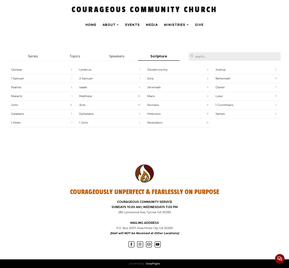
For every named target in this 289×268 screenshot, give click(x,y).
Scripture (158, 56)
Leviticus (85, 69)
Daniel (220, 87)
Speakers (116, 56)
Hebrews (154, 114)
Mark (151, 96)
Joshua (220, 69)
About (111, 24)
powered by (144, 263)
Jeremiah (154, 87)
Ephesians (86, 114)
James (220, 114)
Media (152, 24)
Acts (82, 105)
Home (91, 24)
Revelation (154, 122)
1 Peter (16, 122)
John (14, 105)
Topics (74, 56)
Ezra (150, 78)
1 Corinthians (224, 105)
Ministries (176, 24)
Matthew (85, 96)
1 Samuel (17, 78)
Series (33, 56)
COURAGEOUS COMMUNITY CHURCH (144, 9)
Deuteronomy (157, 69)
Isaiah (83, 87)
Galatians (17, 114)
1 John (83, 122)
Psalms (16, 87)
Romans (153, 105)
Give (199, 24)
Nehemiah (222, 78)
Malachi (16, 96)
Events (132, 24)
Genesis (16, 69)
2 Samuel (86, 78)
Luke (219, 96)
